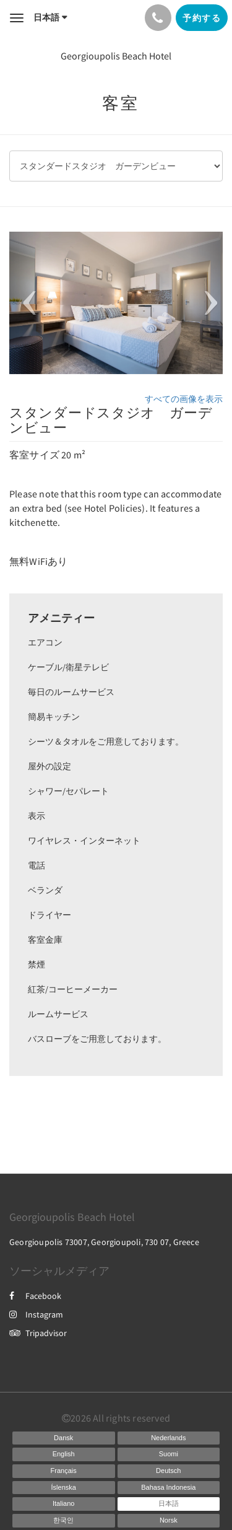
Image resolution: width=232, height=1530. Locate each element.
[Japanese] (169, 1504)
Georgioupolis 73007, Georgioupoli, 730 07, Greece (104, 1242)
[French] (63, 1471)
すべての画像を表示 (184, 398)
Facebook (35, 1295)
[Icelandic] (63, 1488)
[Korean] (63, 1521)
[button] (25, 303)
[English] (63, 1454)
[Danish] (63, 1438)
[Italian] (63, 1504)
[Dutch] (169, 1438)
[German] (169, 1471)
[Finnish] (169, 1454)
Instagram (36, 1314)
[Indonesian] (169, 1488)
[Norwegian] (169, 1521)
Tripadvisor (38, 1333)
